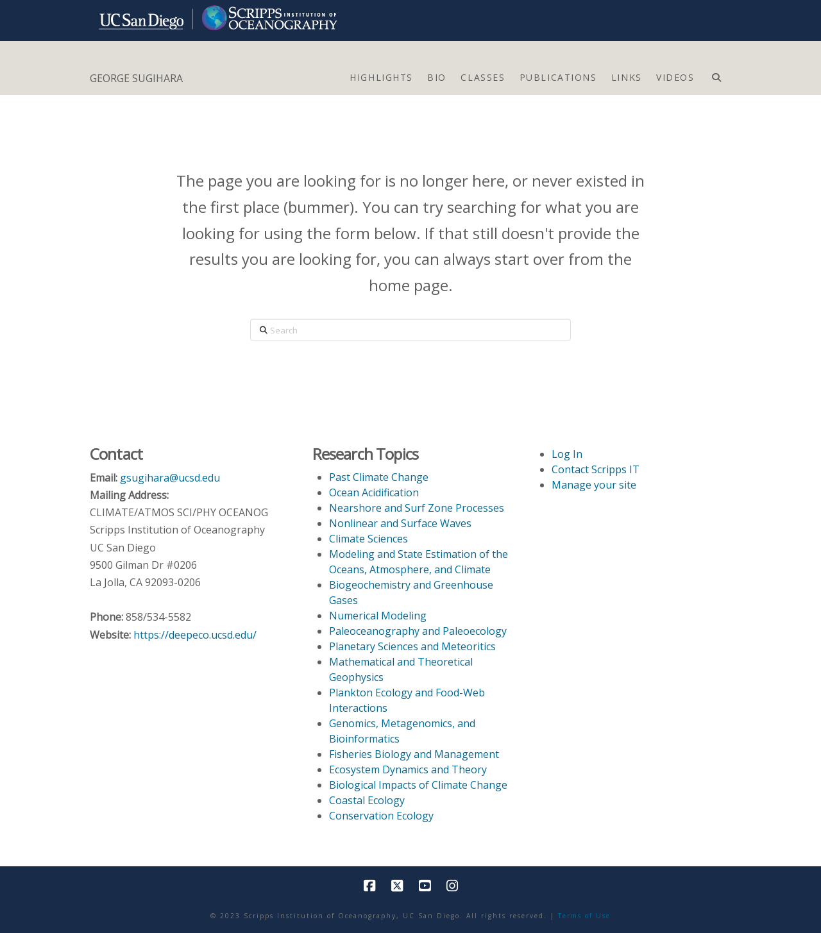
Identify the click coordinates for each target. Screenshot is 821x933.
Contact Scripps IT (595, 469)
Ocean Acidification (374, 492)
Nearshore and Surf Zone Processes (416, 508)
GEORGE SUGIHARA (136, 78)
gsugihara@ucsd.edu (170, 478)
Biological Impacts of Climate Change (418, 785)
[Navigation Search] (716, 74)
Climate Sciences (368, 539)
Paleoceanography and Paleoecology (418, 631)
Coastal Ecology (367, 800)
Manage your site (594, 485)
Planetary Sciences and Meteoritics (412, 646)
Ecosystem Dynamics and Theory (408, 769)
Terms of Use (584, 915)
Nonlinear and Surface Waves (400, 523)
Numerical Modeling (378, 616)
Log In (567, 454)
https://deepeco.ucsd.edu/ (195, 635)
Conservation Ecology (381, 816)
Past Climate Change (378, 477)
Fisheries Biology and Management (414, 754)
